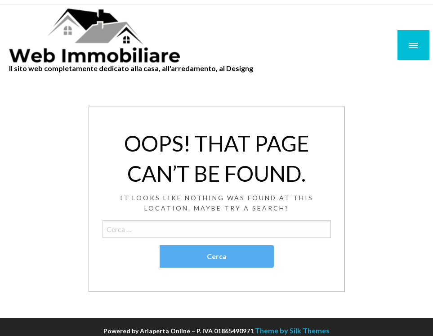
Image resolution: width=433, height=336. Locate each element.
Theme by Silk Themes (292, 330)
